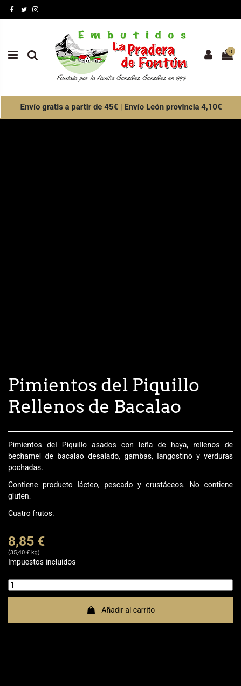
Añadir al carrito (120, 610)
